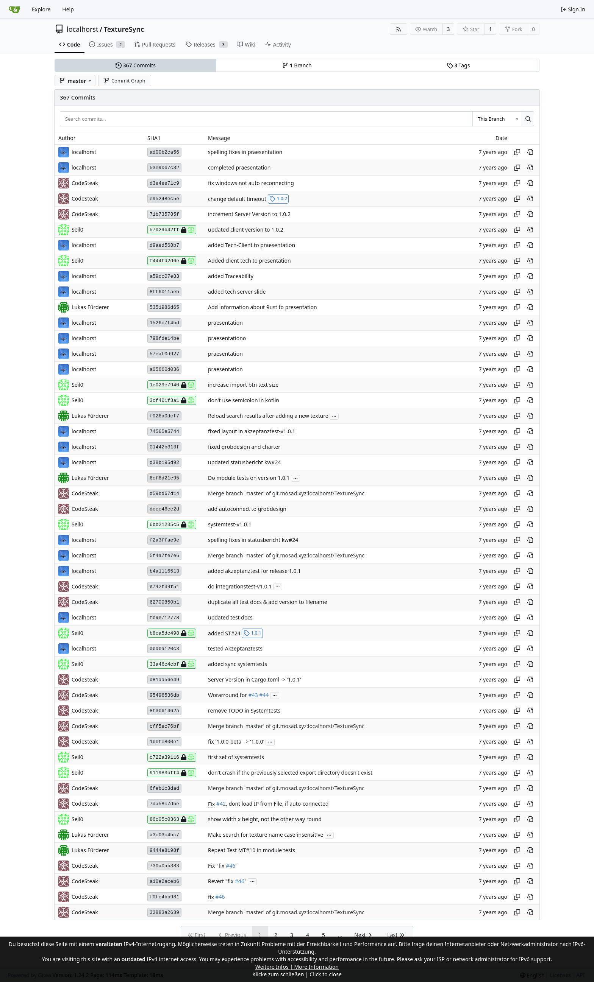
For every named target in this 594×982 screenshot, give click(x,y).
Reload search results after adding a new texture (268, 416)
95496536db (164, 695)
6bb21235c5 (172, 524)
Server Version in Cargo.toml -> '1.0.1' (254, 679)
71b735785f (164, 214)
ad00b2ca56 (164, 152)
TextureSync (124, 29)
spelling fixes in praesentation (245, 152)
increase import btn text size (243, 385)
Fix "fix (217, 866)
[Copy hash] (517, 152)
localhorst (82, 29)
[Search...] (528, 118)
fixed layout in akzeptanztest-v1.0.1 (251, 431)
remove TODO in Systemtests (244, 710)
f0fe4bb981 (164, 897)
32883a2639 (164, 912)
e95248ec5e (164, 199)
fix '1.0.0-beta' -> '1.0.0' (236, 741)
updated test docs (230, 617)
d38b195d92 (164, 462)
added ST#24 (224, 633)
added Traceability (230, 276)
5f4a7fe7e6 (164, 556)
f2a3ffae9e (164, 540)
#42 (221, 804)
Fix (211, 804)
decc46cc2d (164, 509)
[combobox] (497, 118)
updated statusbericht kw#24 (244, 462)
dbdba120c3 (164, 649)
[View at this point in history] (530, 152)
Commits (136, 65)
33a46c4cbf (172, 664)
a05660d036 (164, 369)
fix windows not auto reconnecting (251, 183)
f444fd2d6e (172, 261)
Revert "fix (221, 881)
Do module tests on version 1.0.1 (249, 478)
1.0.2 (278, 198)
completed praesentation (239, 167)
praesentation (225, 323)
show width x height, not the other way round (265, 819)
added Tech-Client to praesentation (251, 245)
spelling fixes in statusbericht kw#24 (253, 540)
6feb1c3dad (164, 788)
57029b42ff (172, 230)
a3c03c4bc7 (164, 835)
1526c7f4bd (164, 323)
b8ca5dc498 (172, 633)
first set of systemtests (236, 757)
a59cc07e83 (164, 276)
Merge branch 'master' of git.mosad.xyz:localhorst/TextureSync (286, 493)
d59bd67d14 (164, 493)
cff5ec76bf (164, 726)
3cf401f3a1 (172, 400)
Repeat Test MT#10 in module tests (251, 850)
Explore (41, 9)
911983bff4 (172, 773)
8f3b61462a (164, 711)
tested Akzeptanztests (235, 648)
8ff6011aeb (164, 292)
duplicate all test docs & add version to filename (267, 602)
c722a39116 (172, 757)
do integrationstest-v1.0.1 (240, 586)
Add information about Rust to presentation (262, 307)
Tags (458, 65)
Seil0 (77, 229)
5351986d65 (164, 307)
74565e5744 (164, 431)
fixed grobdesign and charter (244, 447)
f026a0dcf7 (164, 416)
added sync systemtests (237, 664)
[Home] (14, 9)
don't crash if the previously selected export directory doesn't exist (290, 773)
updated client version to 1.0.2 (245, 229)
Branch (297, 65)
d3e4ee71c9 (164, 183)
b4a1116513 (164, 571)
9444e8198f (164, 850)
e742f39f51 (164, 587)
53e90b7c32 (164, 168)
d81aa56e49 (164, 680)
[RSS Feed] (398, 29)
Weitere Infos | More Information (297, 966)
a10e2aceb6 (164, 881)
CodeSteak (85, 183)
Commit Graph (124, 80)
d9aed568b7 (164, 245)
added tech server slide (237, 292)
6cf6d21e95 (164, 478)
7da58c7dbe (164, 804)
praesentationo (227, 338)
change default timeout (237, 198)
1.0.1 (252, 633)
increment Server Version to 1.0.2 (249, 214)
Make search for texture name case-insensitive (265, 835)
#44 (264, 695)
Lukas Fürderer (90, 307)
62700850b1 (164, 602)
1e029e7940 (172, 385)
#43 (253, 695)
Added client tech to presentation (249, 261)
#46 (230, 866)
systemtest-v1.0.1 (229, 524)
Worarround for (228, 695)
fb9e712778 (164, 618)
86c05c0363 (172, 819)
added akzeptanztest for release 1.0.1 (254, 571)
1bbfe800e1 (164, 742)
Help (68, 9)
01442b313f (164, 447)
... (334, 415)
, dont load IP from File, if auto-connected (277, 804)
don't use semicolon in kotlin (243, 400)
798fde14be (164, 338)
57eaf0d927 (164, 354)
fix (211, 897)
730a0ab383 (164, 866)
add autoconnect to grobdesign (247, 509)
